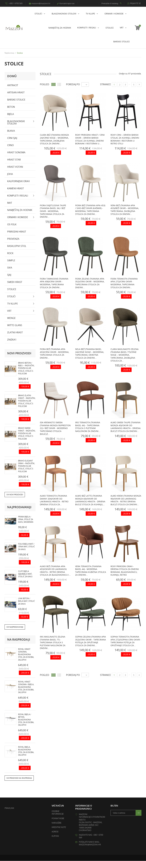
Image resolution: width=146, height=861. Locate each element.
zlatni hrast (15, 332)
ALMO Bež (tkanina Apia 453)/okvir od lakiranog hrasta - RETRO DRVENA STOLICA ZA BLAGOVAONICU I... (55, 570)
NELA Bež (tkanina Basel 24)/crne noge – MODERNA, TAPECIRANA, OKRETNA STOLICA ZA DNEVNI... (89, 353)
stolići (39, 13)
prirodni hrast (16, 231)
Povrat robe (58, 818)
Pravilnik (9, 808)
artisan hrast (16, 92)
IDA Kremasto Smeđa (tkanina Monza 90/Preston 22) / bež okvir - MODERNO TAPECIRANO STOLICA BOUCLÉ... (55, 428)
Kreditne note (59, 827)
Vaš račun (58, 805)
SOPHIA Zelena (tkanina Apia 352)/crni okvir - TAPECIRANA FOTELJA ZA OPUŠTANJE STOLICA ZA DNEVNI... (90, 641)
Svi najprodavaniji (14, 627)
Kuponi (55, 836)
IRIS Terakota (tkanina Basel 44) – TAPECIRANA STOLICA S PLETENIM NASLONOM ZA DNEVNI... (87, 427)
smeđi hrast (14, 282)
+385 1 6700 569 (13, 3)
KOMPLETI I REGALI (87, 27)
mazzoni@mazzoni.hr (39, 3)
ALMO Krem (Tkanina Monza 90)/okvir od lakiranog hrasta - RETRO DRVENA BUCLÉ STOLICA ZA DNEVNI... (126, 500)
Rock (10, 253)
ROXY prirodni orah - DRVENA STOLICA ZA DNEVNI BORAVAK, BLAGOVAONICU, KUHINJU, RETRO (125, 570)
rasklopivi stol (16, 246)
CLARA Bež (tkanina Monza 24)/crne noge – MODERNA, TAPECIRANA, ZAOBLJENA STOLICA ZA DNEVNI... (54, 139)
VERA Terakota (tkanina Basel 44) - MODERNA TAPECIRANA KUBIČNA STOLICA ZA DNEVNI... (90, 570)
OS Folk (11, 224)
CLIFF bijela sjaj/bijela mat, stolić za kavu (25, 574)
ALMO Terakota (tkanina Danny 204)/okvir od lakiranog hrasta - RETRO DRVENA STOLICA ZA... (54, 500)
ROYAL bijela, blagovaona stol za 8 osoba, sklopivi (26, 751)
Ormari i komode (114, 13)
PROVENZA (13, 238)
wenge (11, 318)
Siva (9, 267)
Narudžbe (56, 822)
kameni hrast (15, 188)
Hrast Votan (15, 166)
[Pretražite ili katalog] (111, 3)
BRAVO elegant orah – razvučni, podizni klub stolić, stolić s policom (26, 466)
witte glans (14, 325)
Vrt (122, 27)
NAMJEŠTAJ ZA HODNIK (59, 27)
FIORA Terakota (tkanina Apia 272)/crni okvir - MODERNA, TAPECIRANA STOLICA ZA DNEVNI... (124, 283)
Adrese (55, 831)
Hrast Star (14, 159)
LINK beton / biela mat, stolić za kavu (26, 601)
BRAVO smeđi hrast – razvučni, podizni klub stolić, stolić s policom (26, 433)
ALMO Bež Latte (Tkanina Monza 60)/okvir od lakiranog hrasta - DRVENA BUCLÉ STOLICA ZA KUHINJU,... (90, 500)
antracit (12, 85)
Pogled (44, 84)
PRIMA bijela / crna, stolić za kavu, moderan (25, 519)
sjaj (9, 274)
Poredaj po (73, 84)
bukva (11, 130)
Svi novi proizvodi (14, 494)
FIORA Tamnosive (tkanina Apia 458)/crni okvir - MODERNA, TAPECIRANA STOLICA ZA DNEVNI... (54, 283)
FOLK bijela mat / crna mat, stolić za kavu (26, 547)
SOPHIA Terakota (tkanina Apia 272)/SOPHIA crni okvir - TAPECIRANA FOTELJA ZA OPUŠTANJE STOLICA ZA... (126, 641)
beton (11, 106)
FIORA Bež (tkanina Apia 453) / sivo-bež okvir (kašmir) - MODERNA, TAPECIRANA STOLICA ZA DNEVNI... (90, 209)
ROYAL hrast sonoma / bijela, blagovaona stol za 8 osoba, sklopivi (26, 687)
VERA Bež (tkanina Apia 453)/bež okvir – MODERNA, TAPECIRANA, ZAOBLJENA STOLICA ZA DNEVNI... (125, 209)
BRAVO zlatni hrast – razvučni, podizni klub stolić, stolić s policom (26, 401)
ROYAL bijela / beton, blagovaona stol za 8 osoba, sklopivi (26, 719)
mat (9, 202)
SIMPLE (11, 260)
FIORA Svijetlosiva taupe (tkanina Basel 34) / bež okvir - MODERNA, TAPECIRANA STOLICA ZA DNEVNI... (53, 211)
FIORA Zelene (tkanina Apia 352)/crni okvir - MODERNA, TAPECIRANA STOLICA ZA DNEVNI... (89, 283)
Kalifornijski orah (18, 181)
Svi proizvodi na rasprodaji (19, 778)
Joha (10, 174)
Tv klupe (91, 13)
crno (10, 145)
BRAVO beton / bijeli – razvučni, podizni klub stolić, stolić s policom (26, 368)
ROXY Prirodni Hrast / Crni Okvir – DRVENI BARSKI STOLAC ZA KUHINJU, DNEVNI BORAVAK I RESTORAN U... (90, 139)
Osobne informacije (58, 812)
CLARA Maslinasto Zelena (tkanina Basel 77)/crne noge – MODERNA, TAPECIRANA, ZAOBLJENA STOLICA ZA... (124, 355)
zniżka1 (11, 339)
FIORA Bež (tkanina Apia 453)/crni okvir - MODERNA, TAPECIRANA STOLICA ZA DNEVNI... (54, 353)
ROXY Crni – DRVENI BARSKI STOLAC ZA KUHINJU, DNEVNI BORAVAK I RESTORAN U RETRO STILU (125, 139)
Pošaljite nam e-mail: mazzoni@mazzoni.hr (90, 843)
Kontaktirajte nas (65, 3)
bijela (10, 114)
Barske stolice (121, 41)
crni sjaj (12, 138)
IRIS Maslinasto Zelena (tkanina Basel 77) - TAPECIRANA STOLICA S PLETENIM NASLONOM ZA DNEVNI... (52, 642)
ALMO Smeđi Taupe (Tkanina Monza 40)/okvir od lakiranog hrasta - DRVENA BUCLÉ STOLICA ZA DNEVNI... (126, 427)
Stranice (105, 84)
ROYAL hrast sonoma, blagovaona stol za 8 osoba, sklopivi (26, 654)
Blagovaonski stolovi (64, 13)
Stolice (110, 27)
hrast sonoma (16, 152)
